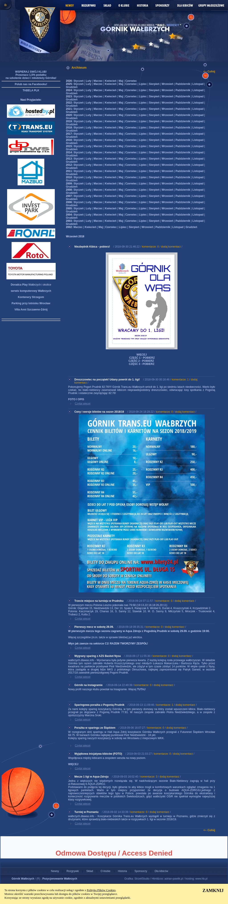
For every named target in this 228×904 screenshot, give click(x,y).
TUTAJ (141, 689)
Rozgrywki (73, 871)
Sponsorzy (140, 871)
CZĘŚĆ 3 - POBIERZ (141, 364)
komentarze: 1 (180, 379)
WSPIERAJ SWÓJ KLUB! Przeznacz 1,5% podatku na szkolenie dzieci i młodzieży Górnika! (31, 75)
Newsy (55, 871)
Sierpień (154, 84)
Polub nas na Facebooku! (31, 84)
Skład (89, 871)
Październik (182, 84)
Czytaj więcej (82, 403)
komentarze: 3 (148, 776)
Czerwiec (131, 80)
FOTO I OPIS (76, 399)
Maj (121, 80)
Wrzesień (167, 84)
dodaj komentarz (171, 246)
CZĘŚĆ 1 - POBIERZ (141, 357)
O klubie (105, 871)
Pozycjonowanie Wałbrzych (59, 878)
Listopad (198, 84)
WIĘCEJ (141, 354)
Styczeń (78, 80)
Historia (122, 871)
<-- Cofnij (209, 71)
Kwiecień (110, 80)
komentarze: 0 (150, 246)
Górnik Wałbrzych (23, 878)
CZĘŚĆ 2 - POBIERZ (141, 360)
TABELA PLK (31, 90)
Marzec (98, 80)
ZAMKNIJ (213, 890)
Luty (88, 80)
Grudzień (71, 87)
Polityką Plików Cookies (101, 890)
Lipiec (143, 84)
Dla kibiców (161, 871)
